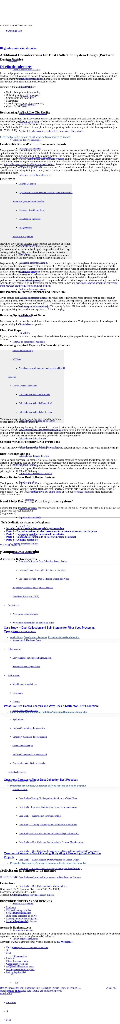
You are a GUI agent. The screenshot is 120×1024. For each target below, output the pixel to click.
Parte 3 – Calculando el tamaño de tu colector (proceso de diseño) (41, 537)
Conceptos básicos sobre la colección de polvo (60, 785)
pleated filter (33, 271)
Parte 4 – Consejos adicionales (22, 539)
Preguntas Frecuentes (22, 785)
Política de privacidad (17, 921)
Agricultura (16, 637)
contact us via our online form (46, 491)
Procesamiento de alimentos (64, 637)
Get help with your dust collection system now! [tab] (35, 137)
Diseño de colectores (16, 67)
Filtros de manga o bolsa (18, 910)
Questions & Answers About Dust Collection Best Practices (41, 779)
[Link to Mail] (8, 1019)
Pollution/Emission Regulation (58, 711)
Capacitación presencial (18, 913)
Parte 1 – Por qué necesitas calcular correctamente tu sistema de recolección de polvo (51, 531)
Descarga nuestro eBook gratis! (22, 918)
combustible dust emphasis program (46, 158)
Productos (11, 907)
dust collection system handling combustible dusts (29, 164)
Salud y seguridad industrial (25, 711)
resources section (82, 491)
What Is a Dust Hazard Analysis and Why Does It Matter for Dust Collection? (51, 706)
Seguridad (82, 711)
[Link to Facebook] (11, 1002)
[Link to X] (7, 1011)
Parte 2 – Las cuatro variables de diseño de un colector (35, 534)
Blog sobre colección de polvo (18, 48)
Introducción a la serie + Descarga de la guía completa (35, 528)
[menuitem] (68, 131)
